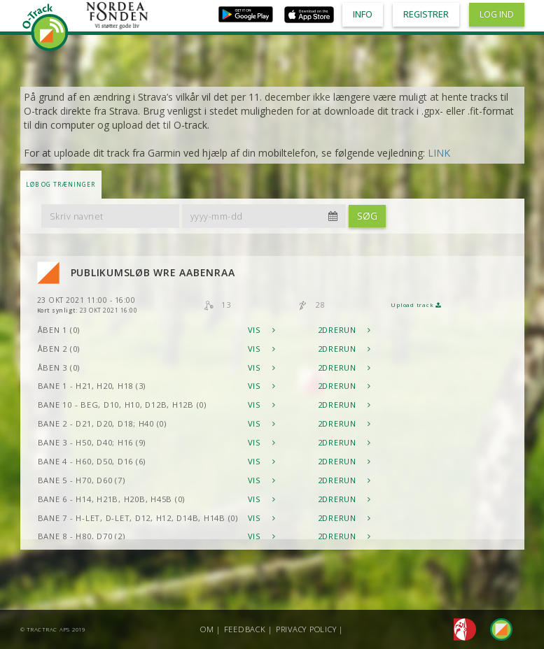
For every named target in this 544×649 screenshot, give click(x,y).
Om (207, 629)
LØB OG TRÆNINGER (60, 184)
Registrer (426, 14)
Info (362, 14)
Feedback (245, 629)
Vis (262, 329)
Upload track (416, 304)
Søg (367, 215)
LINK (439, 152)
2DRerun (344, 329)
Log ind (497, 14)
